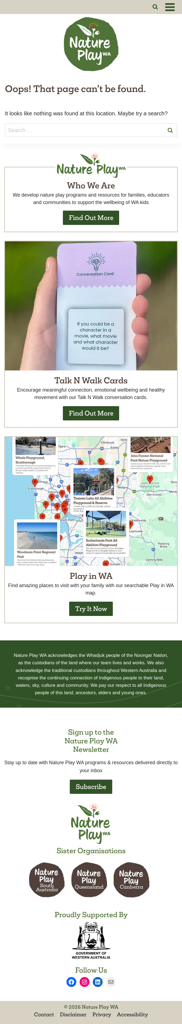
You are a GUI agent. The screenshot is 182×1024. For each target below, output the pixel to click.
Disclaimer (73, 1014)
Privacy (102, 1014)
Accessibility (132, 1014)
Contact (44, 1014)
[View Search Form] (155, 7)
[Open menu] (170, 7)
